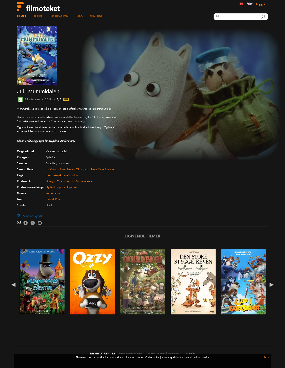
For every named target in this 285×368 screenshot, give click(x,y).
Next (271, 284)
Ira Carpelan (70, 175)
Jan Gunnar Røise (56, 169)
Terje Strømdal (106, 169)
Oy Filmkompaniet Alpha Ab (61, 187)
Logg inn (262, 4)
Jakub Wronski (54, 175)
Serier (38, 16)
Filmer (21, 16)
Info (79, 16)
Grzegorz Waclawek (57, 181)
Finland (50, 199)
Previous (13, 284)
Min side (96, 16)
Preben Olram (75, 169)
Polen (58, 199)
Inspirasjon (59, 16)
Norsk (49, 205)
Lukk (266, 357)
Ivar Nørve (91, 169)
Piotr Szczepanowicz (82, 181)
